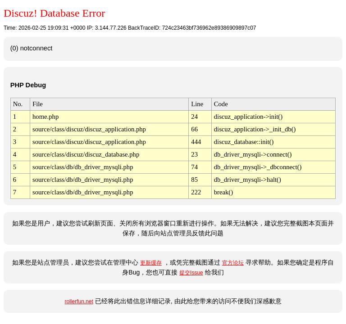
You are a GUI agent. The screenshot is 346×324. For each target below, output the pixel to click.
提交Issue (191, 273)
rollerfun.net (78, 301)
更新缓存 (151, 263)
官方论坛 (233, 263)
